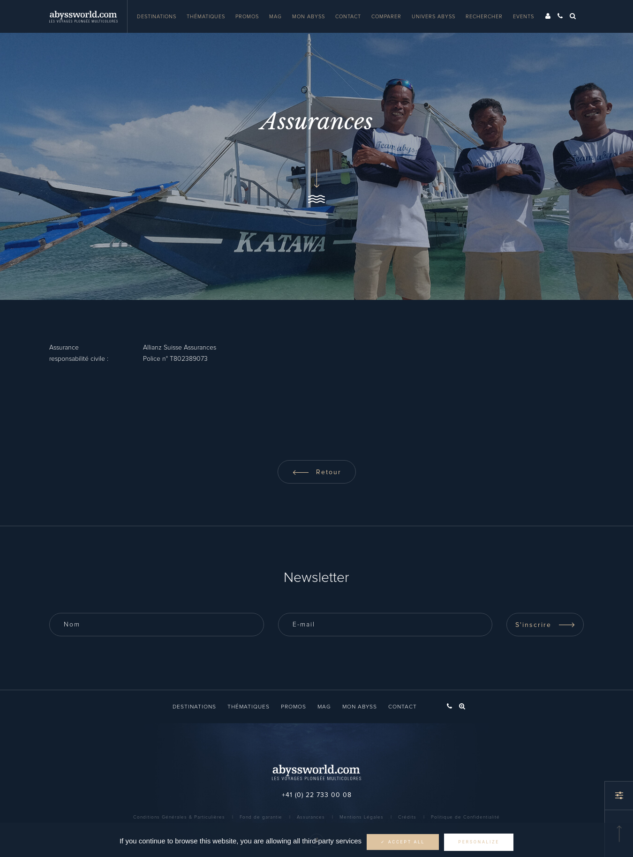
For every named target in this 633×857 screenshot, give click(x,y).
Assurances (311, 817)
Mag (275, 16)
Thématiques (206, 16)
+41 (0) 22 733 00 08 (317, 795)
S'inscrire (545, 625)
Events (523, 16)
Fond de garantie (261, 817)
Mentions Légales (361, 817)
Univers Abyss (433, 16)
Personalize (478, 842)
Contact (348, 16)
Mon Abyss (308, 16)
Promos (247, 16)
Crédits (407, 817)
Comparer (386, 16)
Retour (316, 472)
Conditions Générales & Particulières (179, 817)
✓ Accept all (403, 842)
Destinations (156, 16)
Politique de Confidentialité (465, 817)
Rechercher (484, 16)
